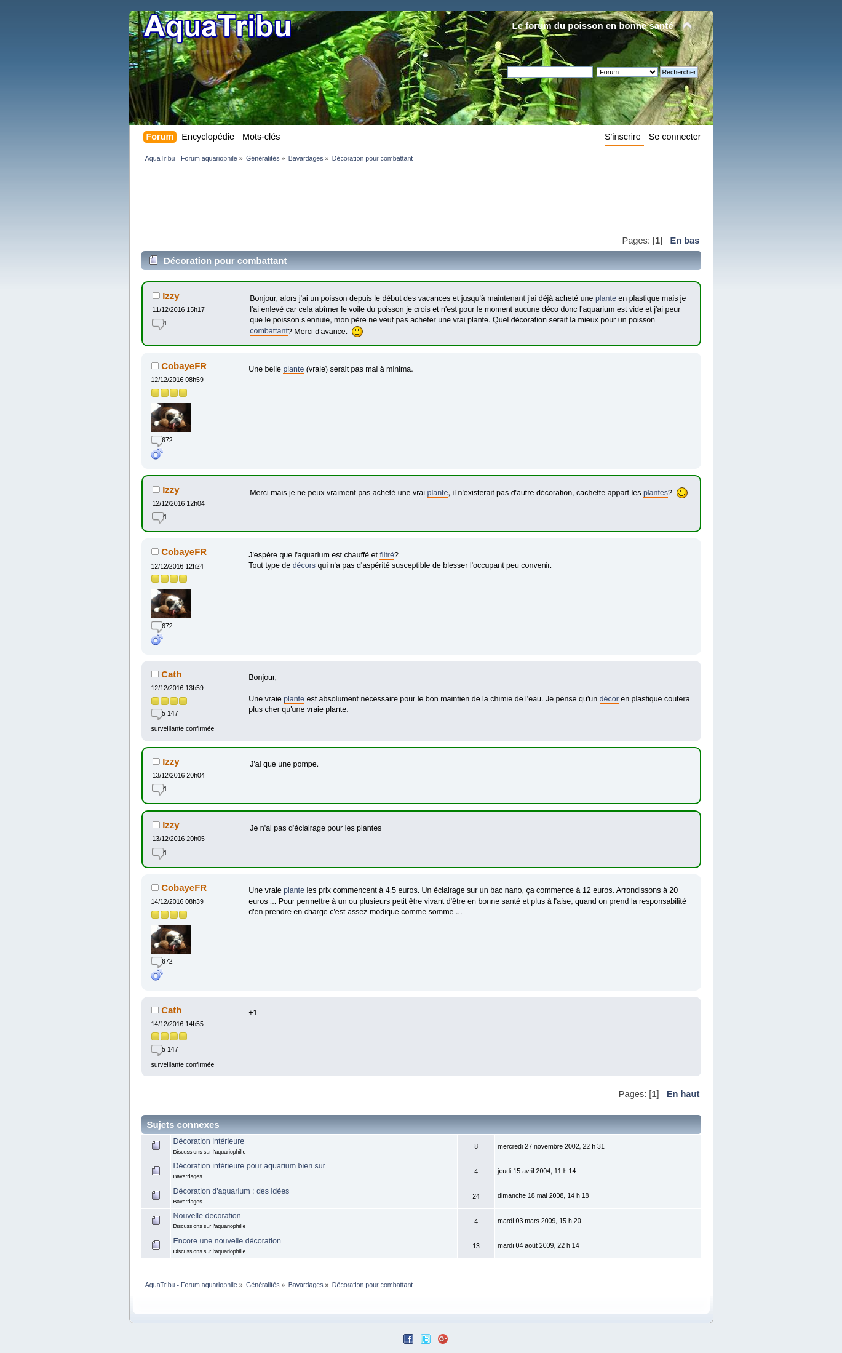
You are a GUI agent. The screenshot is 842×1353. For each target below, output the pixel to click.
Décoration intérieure (208, 1141)
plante (605, 298)
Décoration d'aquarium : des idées (231, 1191)
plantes (655, 493)
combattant (269, 331)
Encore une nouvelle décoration (226, 1241)
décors (304, 565)
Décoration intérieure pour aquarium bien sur (249, 1166)
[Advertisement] (365, 198)
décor (609, 699)
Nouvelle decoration (206, 1215)
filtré (386, 555)
